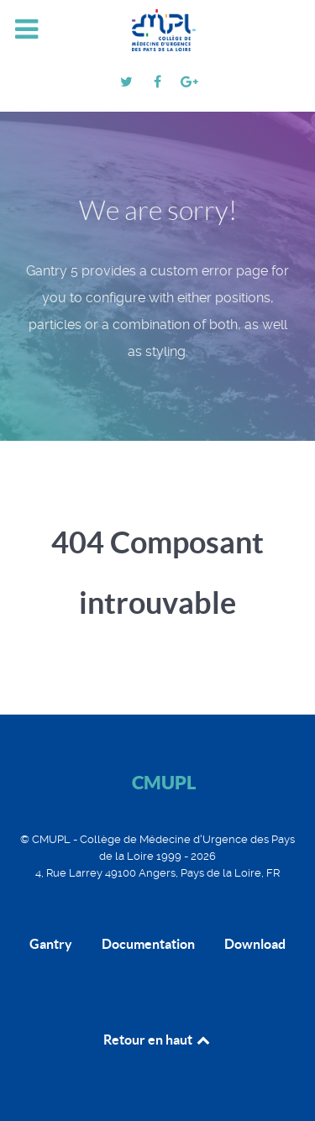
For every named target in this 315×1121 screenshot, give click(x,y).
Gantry (50, 943)
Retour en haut (158, 1039)
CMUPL (164, 782)
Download (255, 943)
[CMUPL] (157, 30)
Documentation (148, 943)
